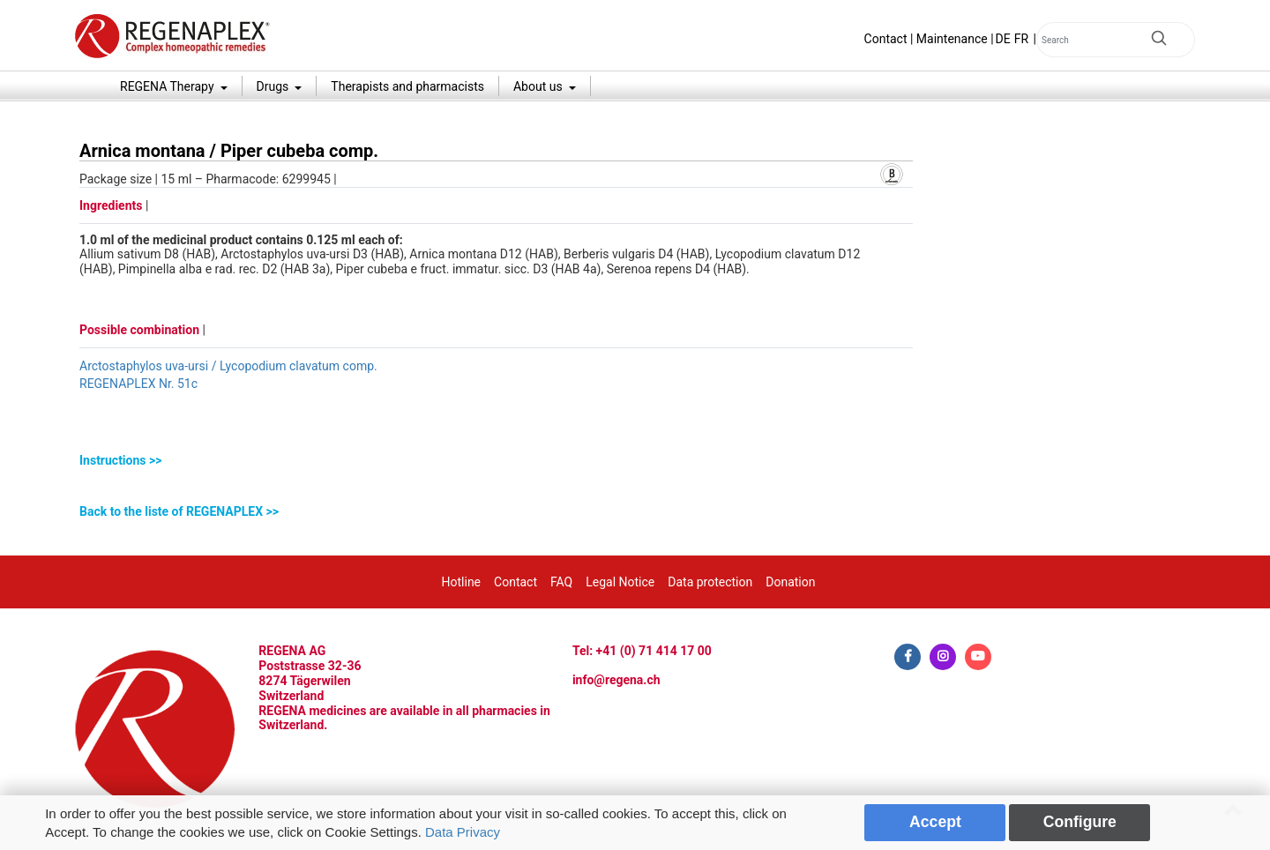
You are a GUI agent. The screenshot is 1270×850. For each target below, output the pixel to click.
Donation (790, 582)
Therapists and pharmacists (407, 86)
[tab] (496, 460)
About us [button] (539, 86)
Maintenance (952, 39)
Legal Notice (620, 582)
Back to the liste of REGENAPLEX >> (179, 511)
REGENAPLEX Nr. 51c (138, 384)
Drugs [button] (274, 86)
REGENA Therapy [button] (168, 86)
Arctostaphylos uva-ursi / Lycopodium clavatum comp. (228, 366)
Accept (935, 822)
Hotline (462, 582)
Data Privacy (462, 831)
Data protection (710, 582)
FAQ (561, 582)
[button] (496, 460)
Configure (1080, 822)
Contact (886, 39)
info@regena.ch (616, 680)
